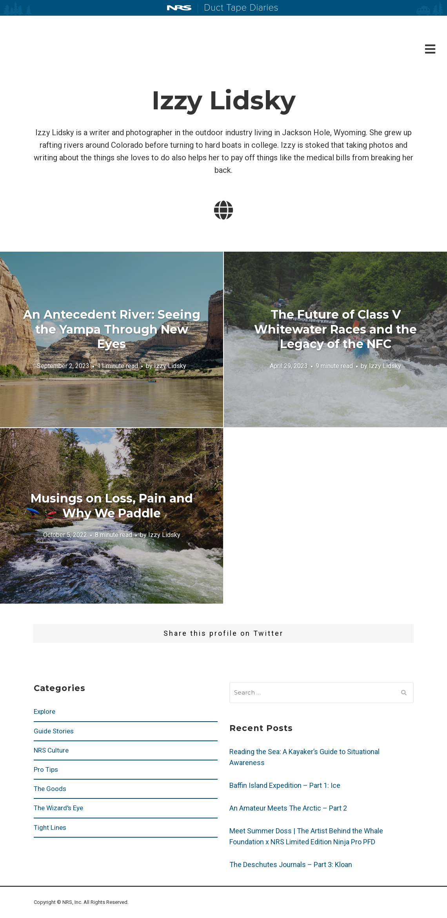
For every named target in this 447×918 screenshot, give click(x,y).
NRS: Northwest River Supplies (179, 8)
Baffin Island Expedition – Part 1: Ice (284, 785)
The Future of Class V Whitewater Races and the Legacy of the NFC (335, 329)
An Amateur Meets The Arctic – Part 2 (288, 808)
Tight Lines (50, 827)
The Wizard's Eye (58, 808)
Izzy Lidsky (170, 366)
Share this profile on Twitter (223, 633)
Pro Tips (46, 769)
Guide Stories (54, 731)
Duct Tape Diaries (238, 8)
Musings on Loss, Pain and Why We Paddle (112, 506)
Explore (44, 711)
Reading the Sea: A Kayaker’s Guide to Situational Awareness (304, 757)
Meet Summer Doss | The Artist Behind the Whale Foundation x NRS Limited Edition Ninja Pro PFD (306, 836)
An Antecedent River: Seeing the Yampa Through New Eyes (111, 329)
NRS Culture (51, 750)
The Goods (50, 789)
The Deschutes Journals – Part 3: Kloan (290, 864)
